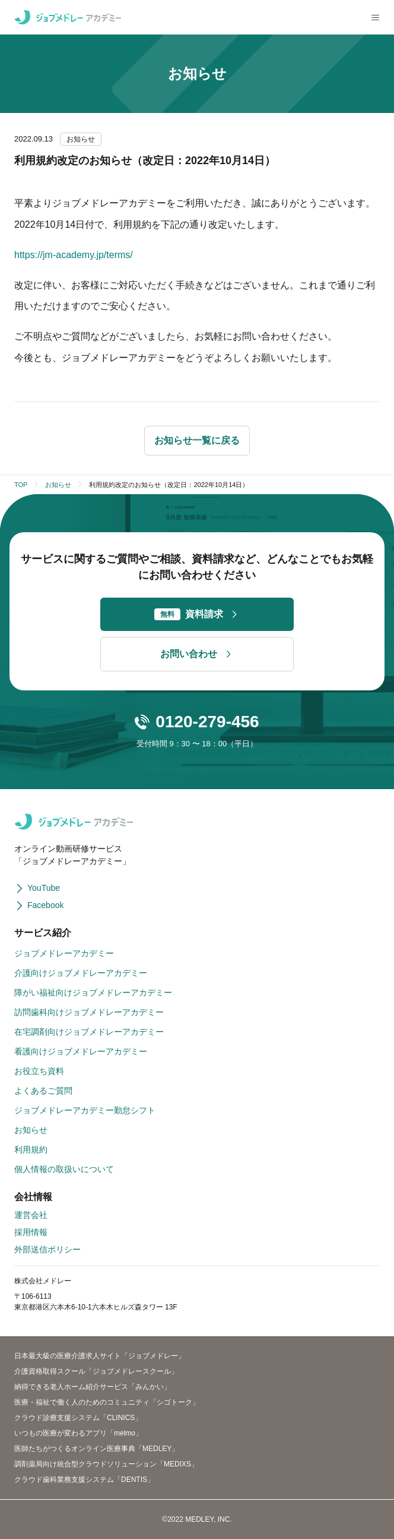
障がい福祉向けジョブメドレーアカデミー (93, 992)
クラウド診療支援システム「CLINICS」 (78, 1418)
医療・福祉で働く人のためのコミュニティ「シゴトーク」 (106, 1402)
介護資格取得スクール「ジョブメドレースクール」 (96, 1371)
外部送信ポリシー (47, 1249)
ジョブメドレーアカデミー (64, 953)
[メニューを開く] (375, 17)
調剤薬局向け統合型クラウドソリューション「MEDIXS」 (106, 1464)
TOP (20, 484)
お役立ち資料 (39, 1071)
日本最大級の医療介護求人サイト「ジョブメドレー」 (99, 1356)
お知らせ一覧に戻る (197, 440)
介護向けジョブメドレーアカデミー (80, 973)
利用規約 (30, 1149)
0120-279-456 (207, 721)
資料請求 (197, 614)
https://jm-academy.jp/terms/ (73, 255)
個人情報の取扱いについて (64, 1169)
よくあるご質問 (43, 1090)
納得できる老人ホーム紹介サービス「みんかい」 (92, 1387)
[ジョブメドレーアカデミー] (67, 17)
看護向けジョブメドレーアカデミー (80, 1051)
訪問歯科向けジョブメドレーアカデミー (89, 1012)
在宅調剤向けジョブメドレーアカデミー (89, 1032)
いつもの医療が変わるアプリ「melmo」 (78, 1433)
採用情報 (30, 1232)
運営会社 (30, 1215)
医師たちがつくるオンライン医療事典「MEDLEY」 (96, 1448)
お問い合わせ (197, 654)
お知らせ (58, 484)
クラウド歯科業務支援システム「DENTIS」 (84, 1479)
